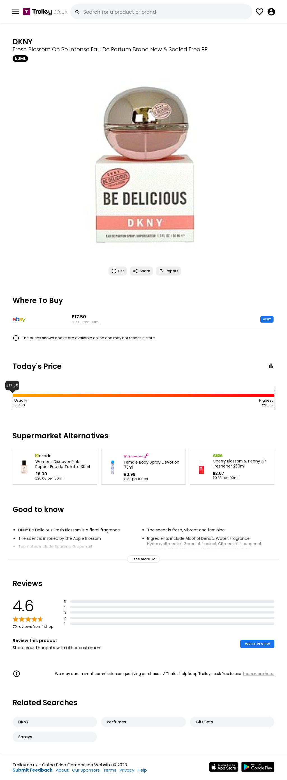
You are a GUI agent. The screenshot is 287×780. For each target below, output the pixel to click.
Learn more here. (258, 673)
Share (141, 271)
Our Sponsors (86, 770)
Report (168, 271)
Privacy (127, 770)
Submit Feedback (32, 770)
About (62, 770)
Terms (109, 770)
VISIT (267, 319)
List (117, 271)
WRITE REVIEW (257, 644)
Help (142, 770)
